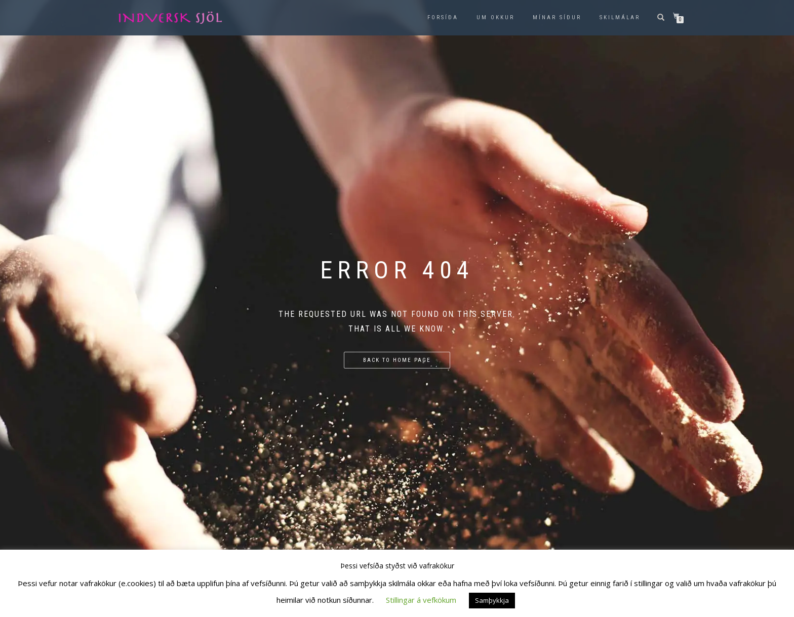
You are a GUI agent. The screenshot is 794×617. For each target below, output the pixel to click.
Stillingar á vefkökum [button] (421, 600)
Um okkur (495, 17)
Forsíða (442, 17)
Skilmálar (620, 17)
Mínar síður (557, 17)
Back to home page (397, 360)
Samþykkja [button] (492, 600)
